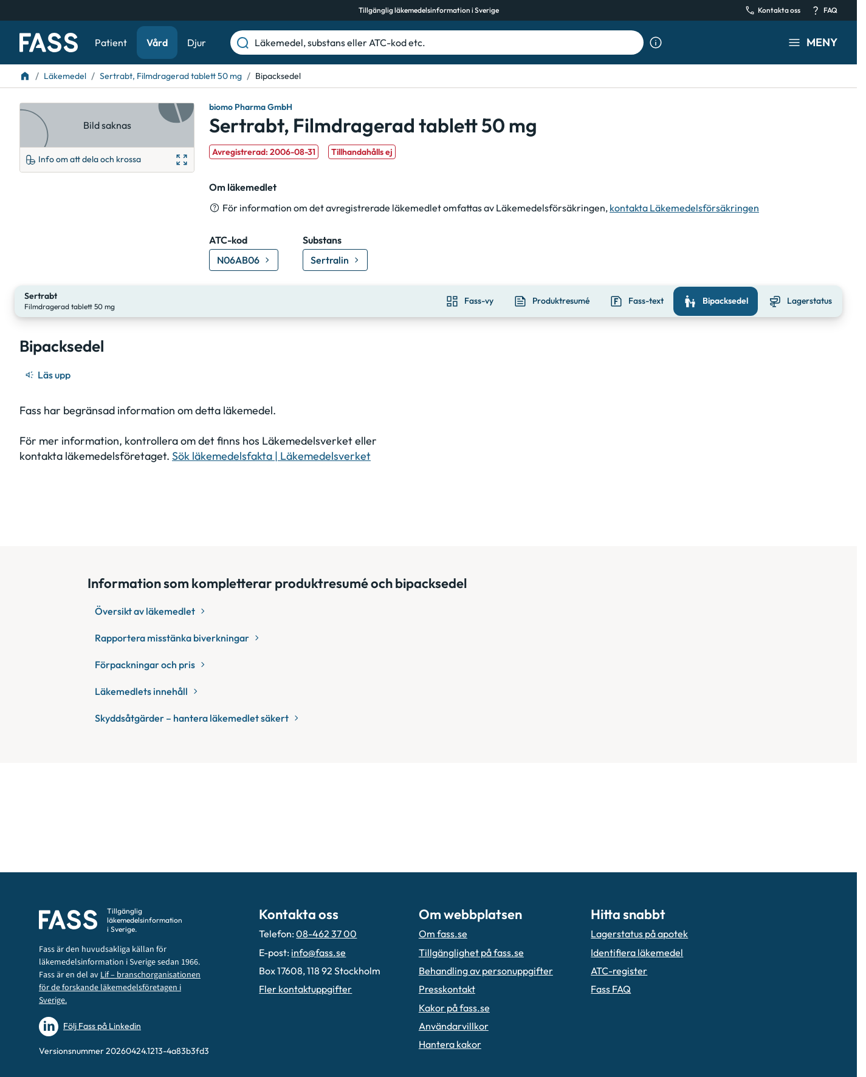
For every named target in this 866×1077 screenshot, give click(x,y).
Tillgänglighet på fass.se (471, 952)
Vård (157, 42)
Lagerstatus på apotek (639, 934)
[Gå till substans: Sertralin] (335, 260)
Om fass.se (443, 934)
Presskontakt (447, 989)
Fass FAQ (611, 989)
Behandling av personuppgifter (486, 971)
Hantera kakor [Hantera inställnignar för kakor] (450, 1044)
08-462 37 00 (326, 934)
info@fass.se (318, 952)
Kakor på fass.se (454, 1008)
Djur (196, 42)
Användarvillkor (454, 1026)
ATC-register (619, 971)
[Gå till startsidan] (48, 42)
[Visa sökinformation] (655, 42)
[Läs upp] (48, 374)
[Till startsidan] (24, 75)
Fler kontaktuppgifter (305, 989)
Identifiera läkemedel (637, 952)
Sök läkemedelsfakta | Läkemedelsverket (271, 455)
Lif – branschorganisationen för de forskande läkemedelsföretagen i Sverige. (120, 988)
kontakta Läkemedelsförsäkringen (684, 208)
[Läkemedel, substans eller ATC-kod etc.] (447, 42)
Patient (111, 42)
